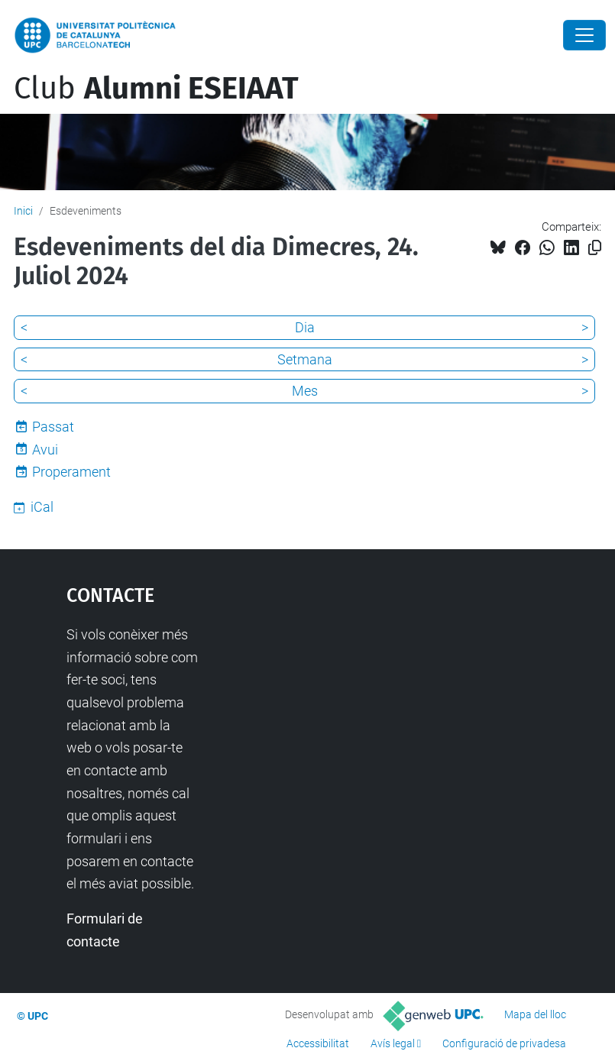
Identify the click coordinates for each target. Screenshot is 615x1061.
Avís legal (393, 1043)
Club (156, 88)
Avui (45, 450)
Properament (71, 472)
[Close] (584, 35)
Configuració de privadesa (504, 1043)
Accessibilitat (317, 1043)
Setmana (304, 359)
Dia (305, 327)
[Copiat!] (594, 248)
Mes (305, 391)
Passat (53, 427)
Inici (23, 211)
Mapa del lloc (535, 1014)
